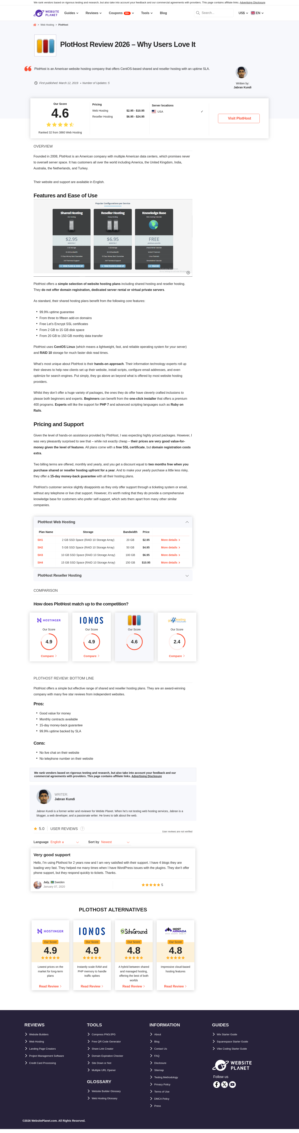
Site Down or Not (104, 1067)
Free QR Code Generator (110, 1045)
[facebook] (216, 1088)
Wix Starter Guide (230, 1038)
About (158, 1038)
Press (158, 1110)
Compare (47, 658)
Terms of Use (164, 1095)
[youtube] (232, 1088)
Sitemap (160, 1074)
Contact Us (162, 1052)
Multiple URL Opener (107, 1074)
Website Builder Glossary (111, 1095)
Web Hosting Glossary (108, 1102)
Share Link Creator (106, 1052)
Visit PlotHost (239, 118)
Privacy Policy (165, 1088)
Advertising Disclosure (252, 2)
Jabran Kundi (242, 87)
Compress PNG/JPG (107, 1038)
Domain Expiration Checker (112, 1060)
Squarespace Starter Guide (237, 1045)
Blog (157, 1045)
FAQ (157, 1060)
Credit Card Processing (47, 1067)
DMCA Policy (164, 1102)
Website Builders (42, 1038)
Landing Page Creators (46, 1052)
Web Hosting (38, 1045)
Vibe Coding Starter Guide (236, 1052)
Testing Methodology (170, 1081)
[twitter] (224, 1088)
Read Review (49, 990)
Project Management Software (52, 1060)
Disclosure (162, 1067)
